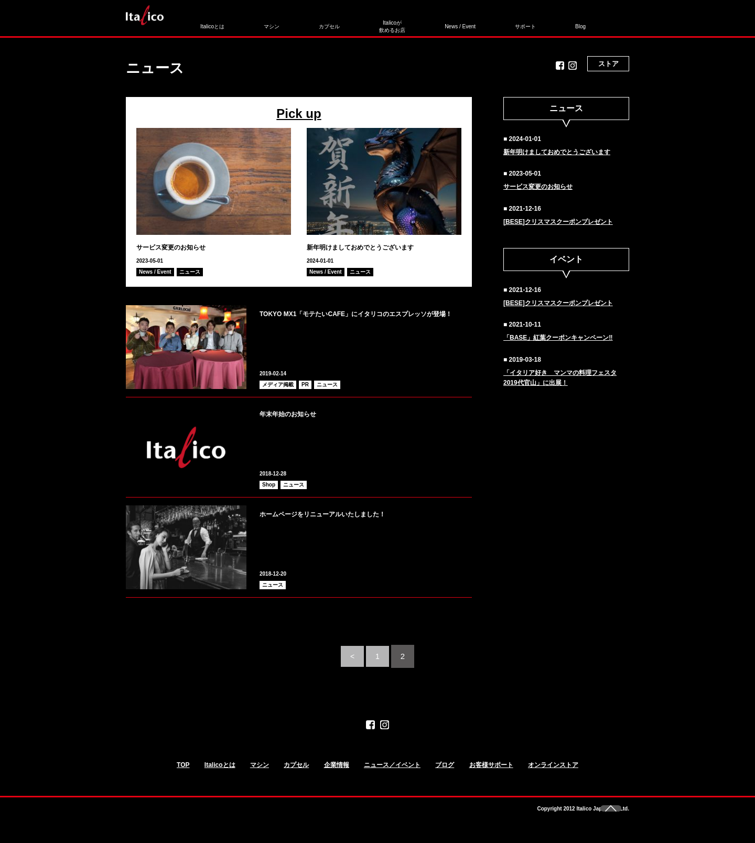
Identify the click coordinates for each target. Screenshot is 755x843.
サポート (461, 22)
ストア (608, 23)
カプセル (303, 22)
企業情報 (336, 774)
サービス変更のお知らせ (182, 246)
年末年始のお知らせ (307, 412)
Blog (501, 22)
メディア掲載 (278, 384)
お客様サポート (491, 774)
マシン (261, 22)
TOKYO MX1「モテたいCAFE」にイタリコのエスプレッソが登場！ (362, 320)
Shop (268, 485)
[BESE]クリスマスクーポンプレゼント (558, 221)
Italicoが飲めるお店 (352, 22)
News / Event (408, 22)
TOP (183, 774)
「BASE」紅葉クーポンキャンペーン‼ (558, 337)
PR (305, 384)
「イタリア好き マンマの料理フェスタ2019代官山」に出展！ (560, 377)
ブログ (444, 774)
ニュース (189, 272)
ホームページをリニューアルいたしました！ (364, 512)
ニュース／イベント (392, 774)
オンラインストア (553, 774)
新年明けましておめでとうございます (378, 246)
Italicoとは (215, 22)
